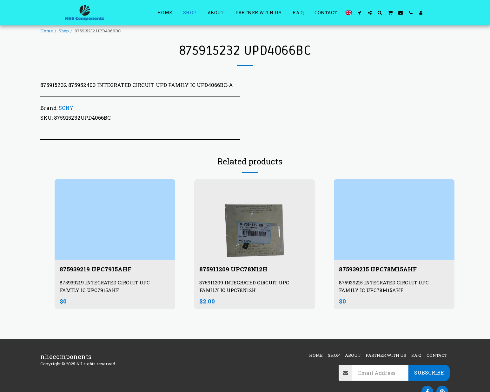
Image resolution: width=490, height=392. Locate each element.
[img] (115, 219)
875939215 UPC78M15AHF (380, 269)
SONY (66, 107)
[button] (359, 12)
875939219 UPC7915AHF (98, 269)
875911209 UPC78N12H (235, 269)
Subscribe (429, 372)
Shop (64, 31)
